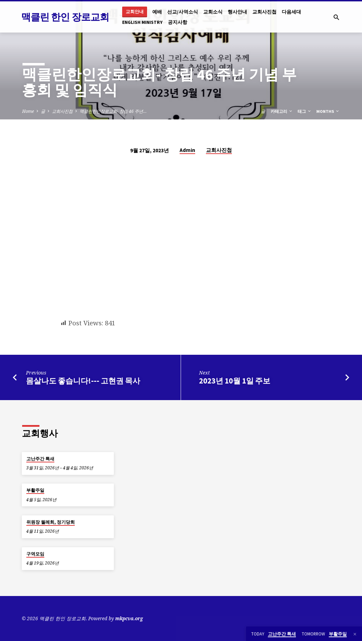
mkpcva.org (129, 618)
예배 (157, 12)
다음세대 (291, 12)
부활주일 (35, 490)
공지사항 (177, 22)
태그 (305, 111)
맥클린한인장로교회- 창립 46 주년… (113, 111)
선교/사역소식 (182, 12)
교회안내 (135, 12)
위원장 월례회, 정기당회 (50, 522)
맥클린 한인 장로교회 (65, 17)
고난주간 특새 (40, 459)
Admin (187, 150)
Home (28, 111)
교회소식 (213, 12)
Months (328, 111)
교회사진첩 (264, 12)
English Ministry (142, 22)
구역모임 (35, 554)
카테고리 (282, 111)
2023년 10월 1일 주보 (234, 381)
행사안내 (237, 12)
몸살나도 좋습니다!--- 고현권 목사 (83, 381)
